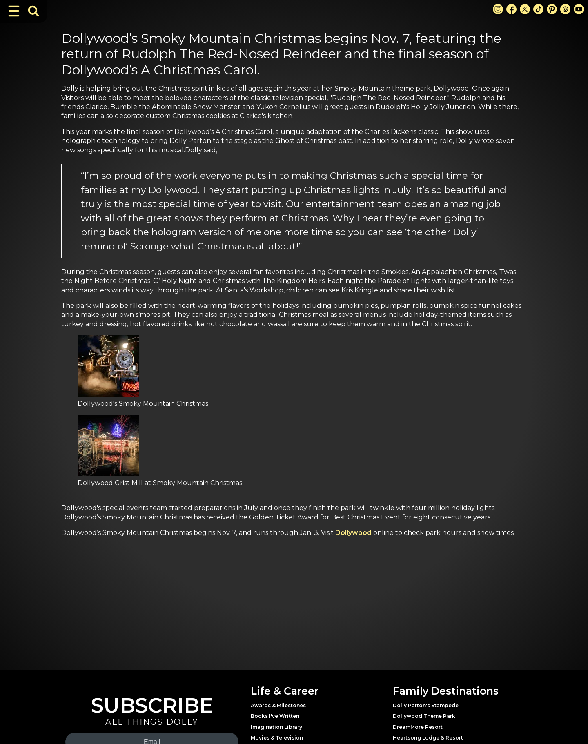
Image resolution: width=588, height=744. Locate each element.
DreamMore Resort (418, 727)
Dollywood (353, 533)
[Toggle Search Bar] (33, 11)
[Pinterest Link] (552, 9)
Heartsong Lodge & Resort (428, 738)
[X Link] (525, 9)
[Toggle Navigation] (14, 11)
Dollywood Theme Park (424, 716)
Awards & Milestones (278, 705)
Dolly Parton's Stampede (426, 705)
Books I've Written (275, 716)
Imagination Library (276, 727)
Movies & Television (277, 738)
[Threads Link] (565, 9)
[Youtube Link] (579, 9)
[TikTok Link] (538, 9)
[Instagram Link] (498, 9)
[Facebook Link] (511, 9)
